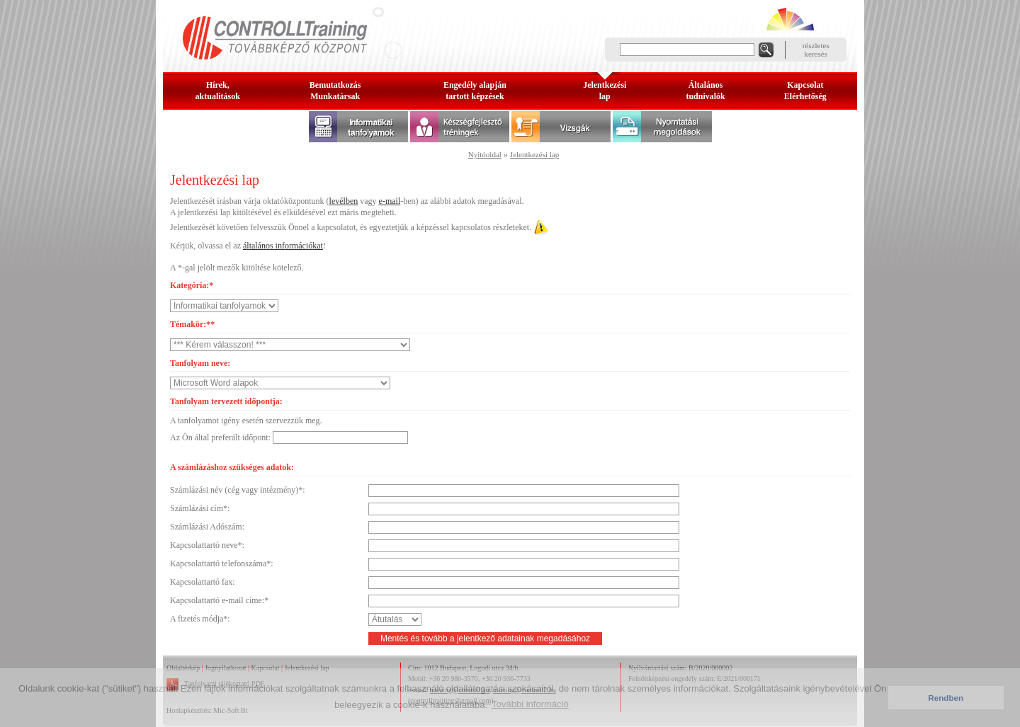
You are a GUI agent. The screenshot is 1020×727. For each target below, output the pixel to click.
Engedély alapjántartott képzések (474, 90)
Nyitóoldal (485, 154)
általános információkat (283, 246)
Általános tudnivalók (705, 90)
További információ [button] (530, 704)
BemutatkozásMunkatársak (335, 90)
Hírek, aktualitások (218, 90)
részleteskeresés (816, 49)
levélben (343, 201)
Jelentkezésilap (604, 90)
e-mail (390, 201)
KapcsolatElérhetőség (805, 90)
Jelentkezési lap (534, 154)
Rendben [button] (945, 697)
